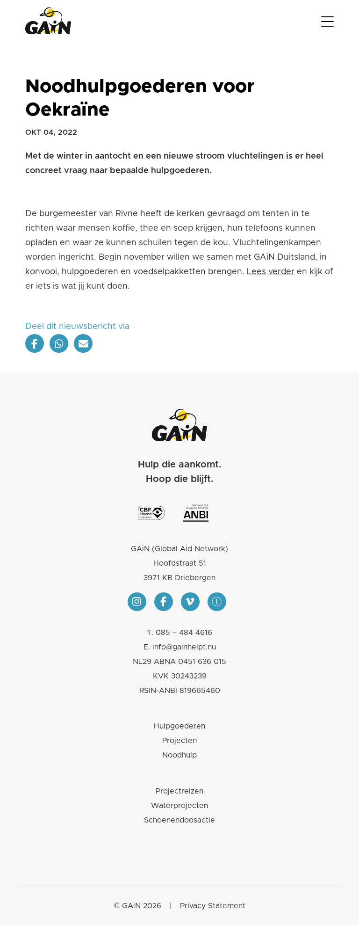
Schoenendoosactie (179, 820)
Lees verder (270, 272)
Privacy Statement (212, 906)
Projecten (179, 740)
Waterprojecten (179, 805)
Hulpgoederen (179, 726)
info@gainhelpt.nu (184, 647)
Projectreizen (179, 791)
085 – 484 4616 (184, 632)
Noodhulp (179, 755)
